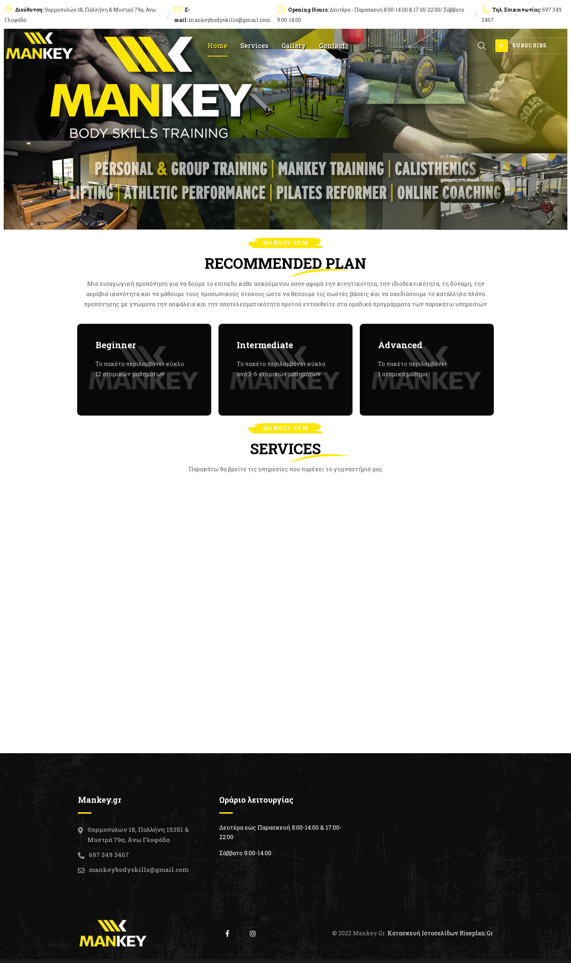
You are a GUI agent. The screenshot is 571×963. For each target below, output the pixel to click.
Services (254, 45)
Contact (332, 45)
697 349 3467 (109, 854)
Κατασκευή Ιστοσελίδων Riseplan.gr (440, 933)
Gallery (293, 45)
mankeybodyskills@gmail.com (230, 19)
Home (217, 45)
